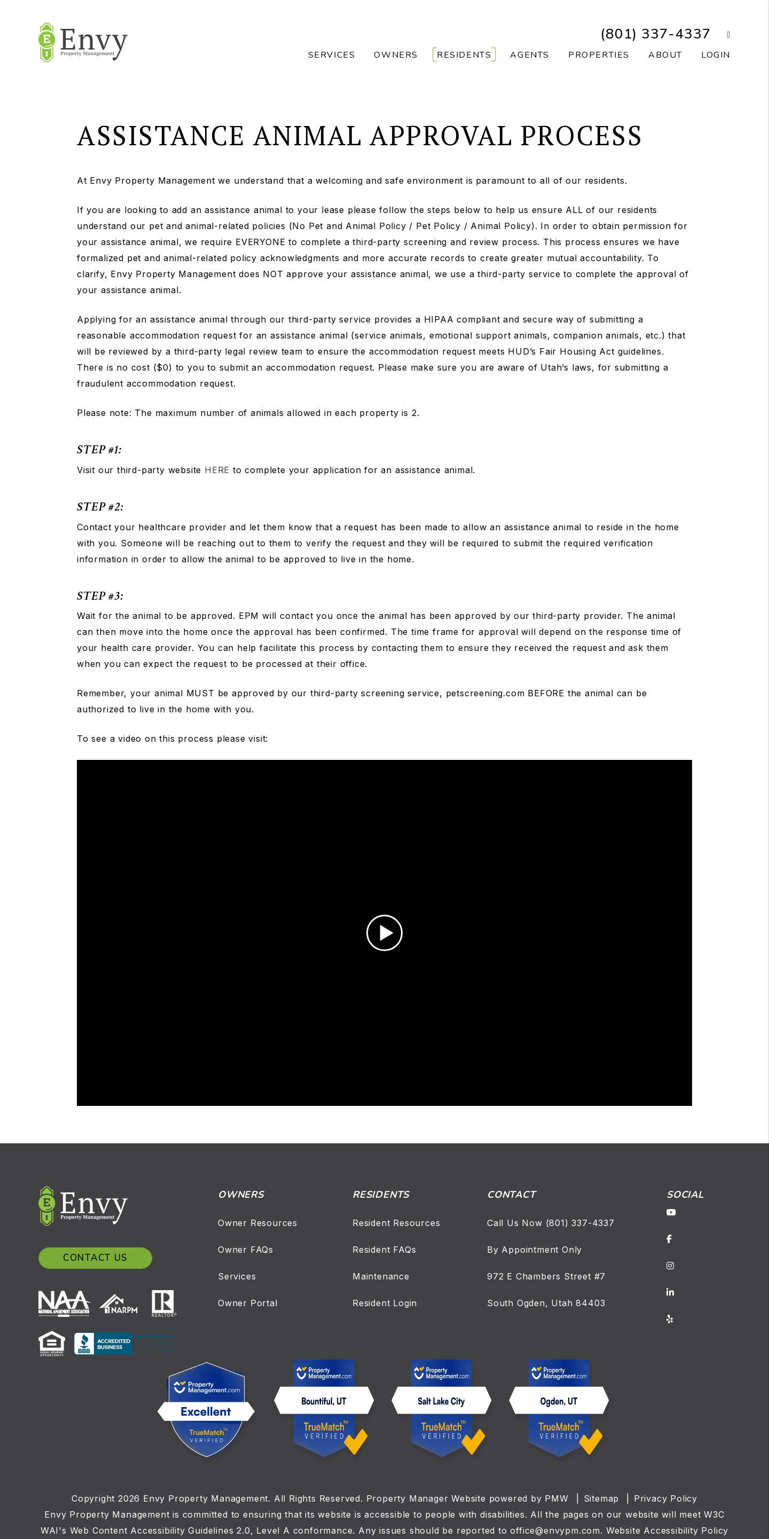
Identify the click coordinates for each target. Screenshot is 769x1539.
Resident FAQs (384, 1249)
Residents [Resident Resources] (464, 55)
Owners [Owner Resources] (396, 55)
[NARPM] (122, 1303)
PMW (556, 1498)
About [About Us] (665, 55)
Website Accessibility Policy (667, 1530)
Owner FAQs (245, 1249)
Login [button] (716, 55)
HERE (217, 470)
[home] (83, 42)
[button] (721, 35)
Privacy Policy (665, 1498)
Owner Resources (257, 1223)
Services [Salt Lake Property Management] (332, 55)
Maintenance (381, 1276)
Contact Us (95, 1258)
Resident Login (384, 1303)
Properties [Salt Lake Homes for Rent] (599, 55)
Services (237, 1276)
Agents (530, 55)
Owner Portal (248, 1303)
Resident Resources (396, 1223)
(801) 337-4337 (655, 34)
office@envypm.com (555, 1530)
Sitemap (601, 1498)
